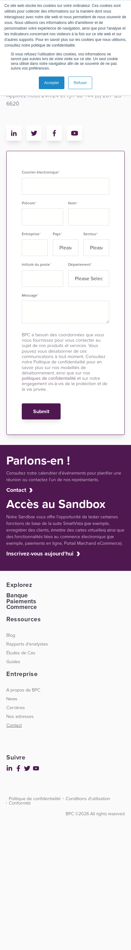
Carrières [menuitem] (15, 707)
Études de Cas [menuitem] (20, 653)
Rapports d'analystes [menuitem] (27, 644)
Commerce (21, 607)
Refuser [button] (80, 83)
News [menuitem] (11, 699)
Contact (16, 490)
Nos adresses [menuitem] (20, 716)
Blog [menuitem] (10, 635)
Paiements (21, 601)
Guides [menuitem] (13, 661)
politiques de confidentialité (49, 378)
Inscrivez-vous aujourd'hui (40, 553)
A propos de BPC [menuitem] (23, 690)
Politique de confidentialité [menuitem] (35, 798)
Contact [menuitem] (14, 725)
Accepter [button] (51, 83)
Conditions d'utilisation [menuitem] (88, 798)
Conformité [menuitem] (20, 803)
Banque (17, 595)
